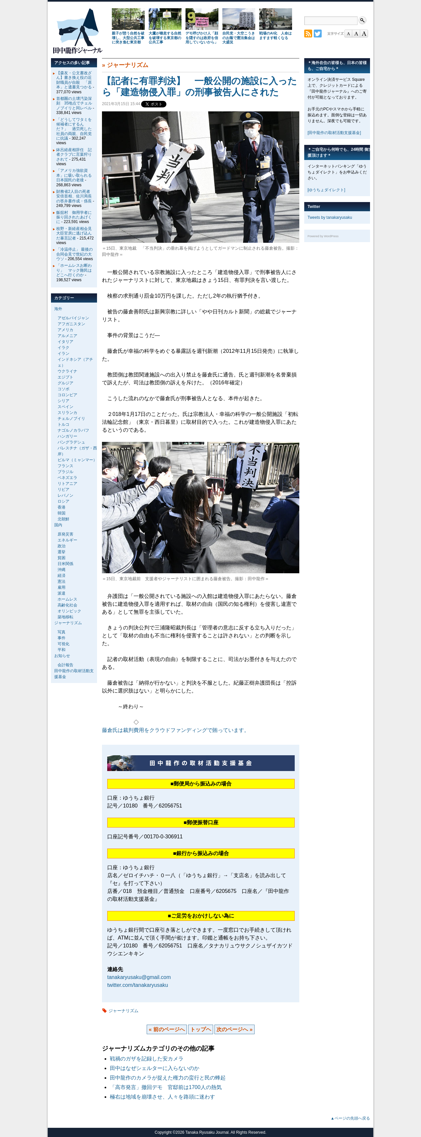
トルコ (63, 424)
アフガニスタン (71, 324)
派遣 (61, 593)
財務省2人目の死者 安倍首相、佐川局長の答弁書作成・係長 (75, 196)
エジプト (65, 377)
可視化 (63, 644)
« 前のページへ (167, 1029)
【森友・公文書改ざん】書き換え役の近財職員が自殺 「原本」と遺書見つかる (74, 80)
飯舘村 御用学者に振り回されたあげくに (74, 217)
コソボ (63, 389)
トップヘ (200, 1029)
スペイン (65, 406)
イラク (63, 347)
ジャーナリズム (127, 65)
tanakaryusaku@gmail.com (139, 977)
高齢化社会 (67, 605)
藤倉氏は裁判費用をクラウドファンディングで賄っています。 (175, 730)
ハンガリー (67, 436)
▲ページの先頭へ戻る (350, 1118)
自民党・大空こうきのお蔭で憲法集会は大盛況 (238, 37)
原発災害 (65, 534)
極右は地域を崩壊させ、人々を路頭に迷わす (162, 1097)
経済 (61, 575)
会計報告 (65, 665)
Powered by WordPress (323, 236)
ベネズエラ (67, 477)
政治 (61, 546)
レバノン (65, 495)
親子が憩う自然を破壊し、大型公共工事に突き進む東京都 (128, 37)
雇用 (61, 587)
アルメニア (67, 335)
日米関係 (65, 563)
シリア (63, 400)
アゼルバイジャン (73, 318)
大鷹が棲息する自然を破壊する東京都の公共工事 (165, 37)
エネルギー (67, 540)
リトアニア (67, 483)
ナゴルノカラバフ (73, 430)
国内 (58, 525)
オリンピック (69, 611)
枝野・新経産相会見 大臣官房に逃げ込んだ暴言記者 (76, 233)
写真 (61, 632)
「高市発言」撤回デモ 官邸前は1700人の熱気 (166, 1087)
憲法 (61, 581)
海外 (58, 309)
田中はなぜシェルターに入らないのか (154, 1068)
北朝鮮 (63, 519)
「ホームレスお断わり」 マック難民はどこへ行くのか (74, 270)
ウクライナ (67, 371)
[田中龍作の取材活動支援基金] (334, 132)
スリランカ (67, 412)
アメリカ (65, 330)
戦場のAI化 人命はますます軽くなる (275, 35)
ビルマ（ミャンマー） (77, 460)
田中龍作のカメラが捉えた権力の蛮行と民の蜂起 (168, 1077)
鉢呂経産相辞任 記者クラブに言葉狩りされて (74, 155)
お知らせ (62, 655)
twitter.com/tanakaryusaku (137, 985)
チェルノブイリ (71, 418)
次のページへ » (234, 1029)
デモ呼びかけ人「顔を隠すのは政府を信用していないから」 (202, 37)
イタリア (65, 341)
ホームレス (67, 599)
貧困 (61, 558)
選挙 (61, 552)
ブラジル (65, 471)
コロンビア (67, 395)
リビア (63, 489)
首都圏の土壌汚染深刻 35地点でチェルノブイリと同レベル (74, 103)
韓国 (61, 513)
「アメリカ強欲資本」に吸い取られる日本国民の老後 (74, 175)
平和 (61, 650)
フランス (65, 466)
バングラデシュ (71, 442)
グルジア (65, 383)
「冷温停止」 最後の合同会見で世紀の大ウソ (74, 254)
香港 (61, 507)
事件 (61, 638)
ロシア (63, 501)
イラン (63, 353)
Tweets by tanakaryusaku (330, 217)
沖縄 (61, 569)
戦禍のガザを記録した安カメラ (147, 1058)
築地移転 (65, 617)
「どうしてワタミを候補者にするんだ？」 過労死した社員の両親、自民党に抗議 (74, 129)
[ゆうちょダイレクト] (326, 190)
